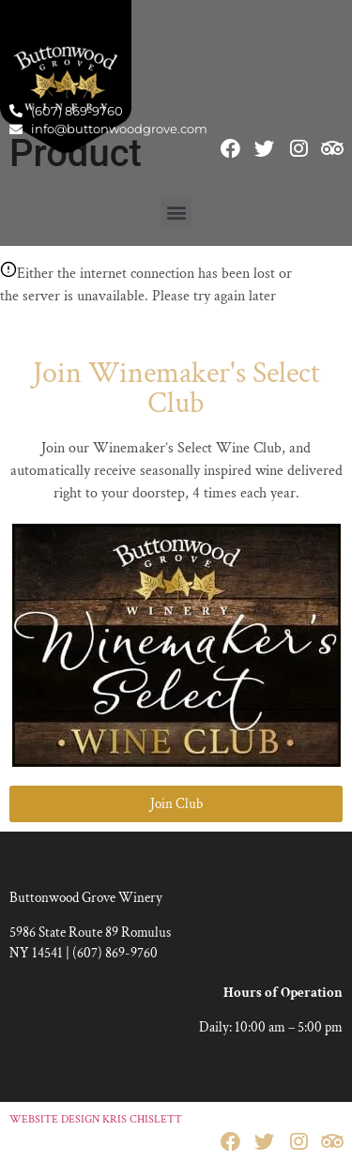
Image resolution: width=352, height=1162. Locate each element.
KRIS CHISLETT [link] (142, 1119)
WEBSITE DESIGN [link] (54, 1119)
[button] (176, 211)
